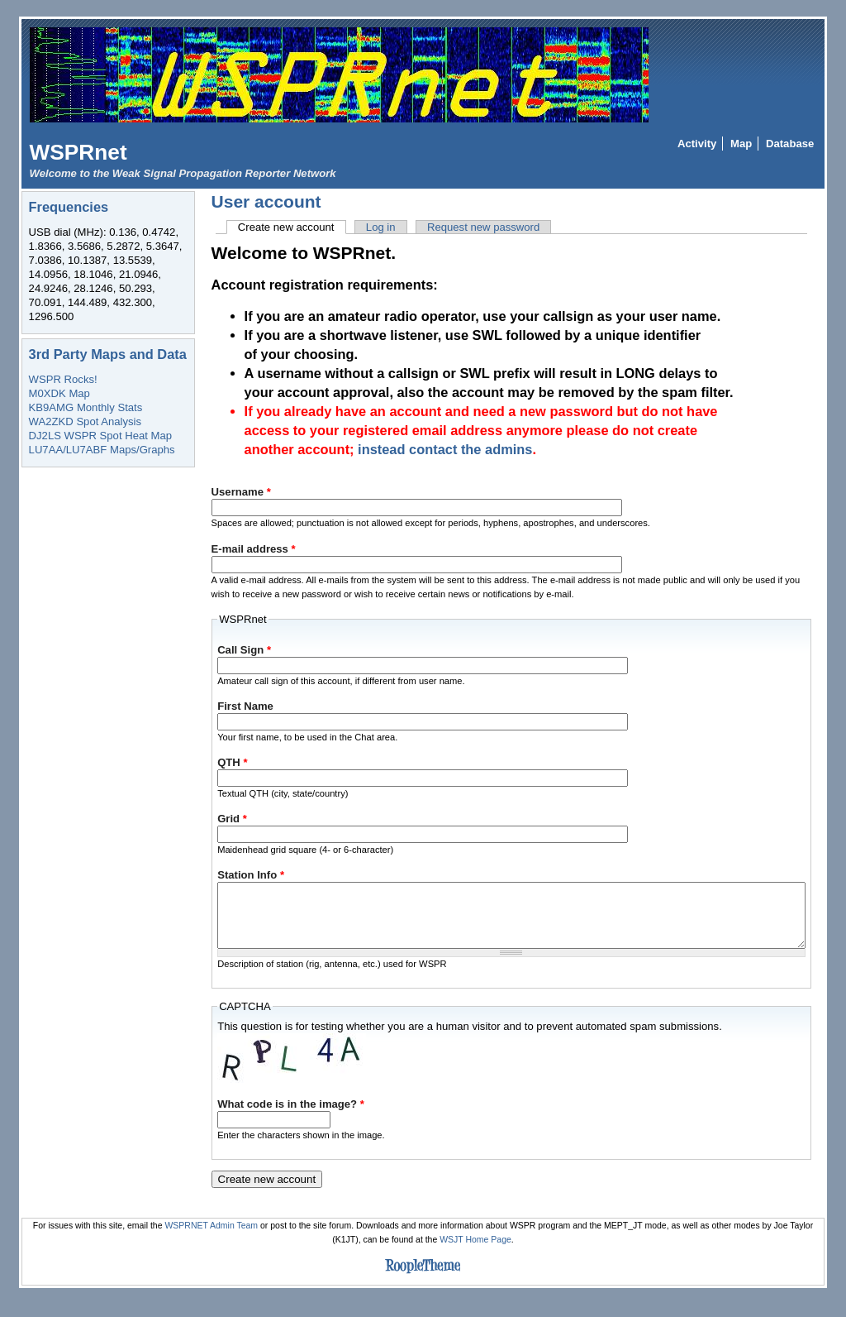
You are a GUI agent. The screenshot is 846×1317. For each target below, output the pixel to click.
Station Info (250, 875)
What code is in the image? (290, 1116)
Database (790, 143)
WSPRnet (78, 152)
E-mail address (254, 549)
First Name (245, 706)
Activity (696, 143)
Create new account (292, 227)
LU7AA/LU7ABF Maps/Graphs (102, 449)
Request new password (483, 227)
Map (741, 143)
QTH (232, 762)
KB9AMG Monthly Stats (86, 407)
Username (241, 492)
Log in (381, 227)
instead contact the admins (445, 449)
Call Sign (244, 650)
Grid (232, 818)
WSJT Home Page (475, 1252)
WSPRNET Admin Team (211, 1238)
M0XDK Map (59, 393)
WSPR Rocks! (63, 379)
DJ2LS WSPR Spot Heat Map (100, 435)
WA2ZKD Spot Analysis (85, 421)
